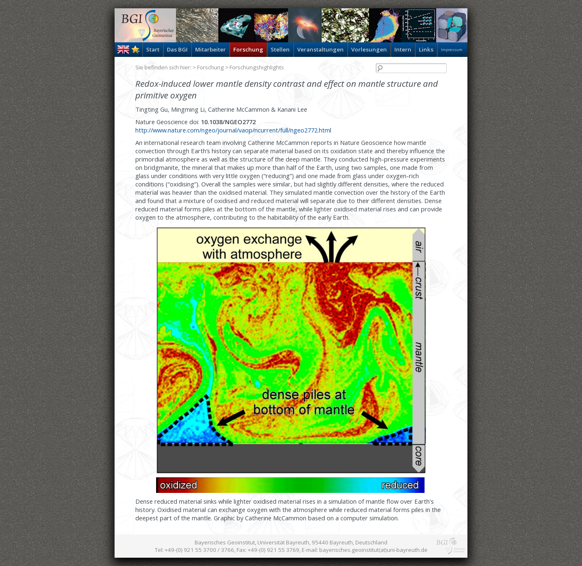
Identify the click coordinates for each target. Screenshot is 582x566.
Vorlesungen (369, 49)
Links (426, 49)
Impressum (451, 49)
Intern (402, 49)
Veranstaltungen (320, 49)
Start (152, 49)
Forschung (248, 49)
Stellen (280, 49)
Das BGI (177, 49)
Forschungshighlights (257, 67)
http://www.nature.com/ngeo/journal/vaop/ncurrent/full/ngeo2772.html (233, 130)
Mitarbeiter (210, 49)
